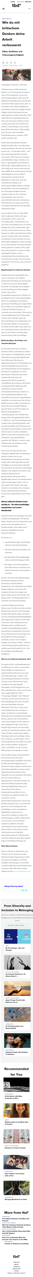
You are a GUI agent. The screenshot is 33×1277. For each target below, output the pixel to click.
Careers (16, 1266)
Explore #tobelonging (17, 925)
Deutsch (20, 1)
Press (16, 1271)
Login (12, 1)
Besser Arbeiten (6, 18)
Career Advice (9, 1024)
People (7, 1120)
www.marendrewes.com (22, 871)
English (28, 1)
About (16, 1264)
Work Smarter (9, 1050)
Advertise (17, 1268)
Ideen (7, 946)
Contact (16, 1262)
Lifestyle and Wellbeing (12, 972)
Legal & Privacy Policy (16, 1273)
